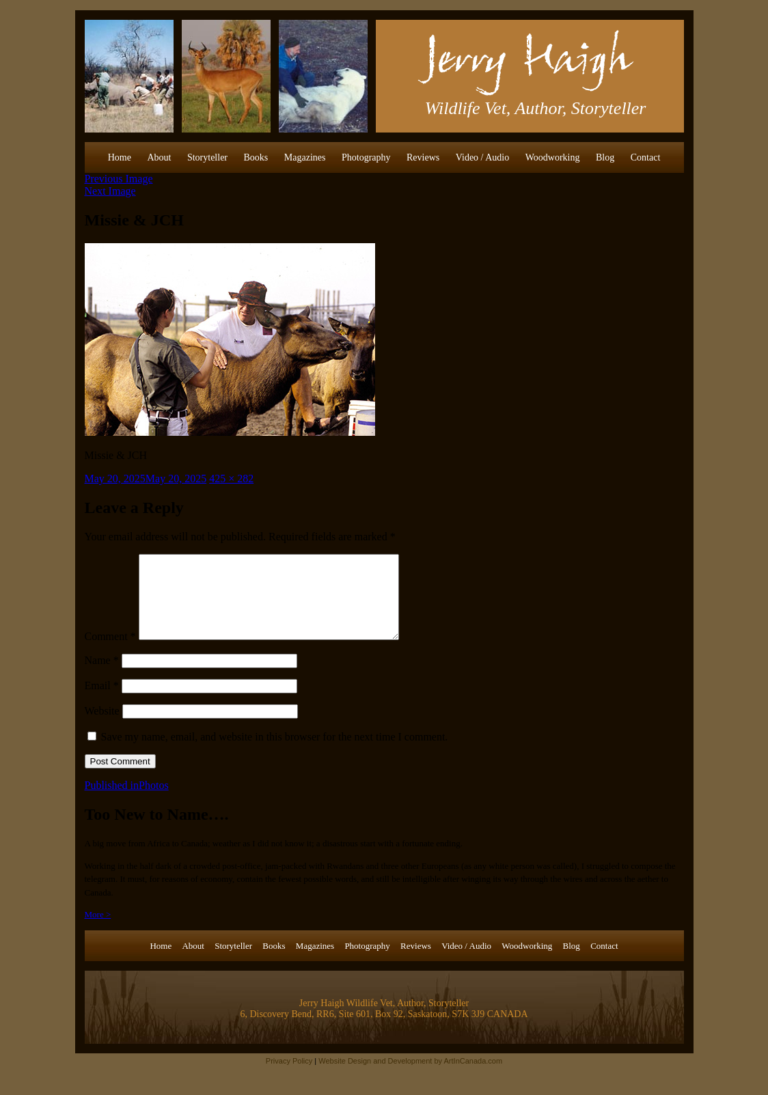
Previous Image (119, 178)
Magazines (305, 157)
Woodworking (552, 157)
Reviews (423, 157)
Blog (605, 157)
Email (102, 702)
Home (119, 157)
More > (98, 931)
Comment (110, 653)
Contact (646, 157)
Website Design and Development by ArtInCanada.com (410, 1077)
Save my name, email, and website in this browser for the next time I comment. (274, 753)
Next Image (110, 191)
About (159, 157)
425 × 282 (231, 478)
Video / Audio (483, 157)
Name (102, 676)
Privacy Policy (289, 1077)
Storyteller (207, 157)
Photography (366, 157)
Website (102, 727)
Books (256, 157)
